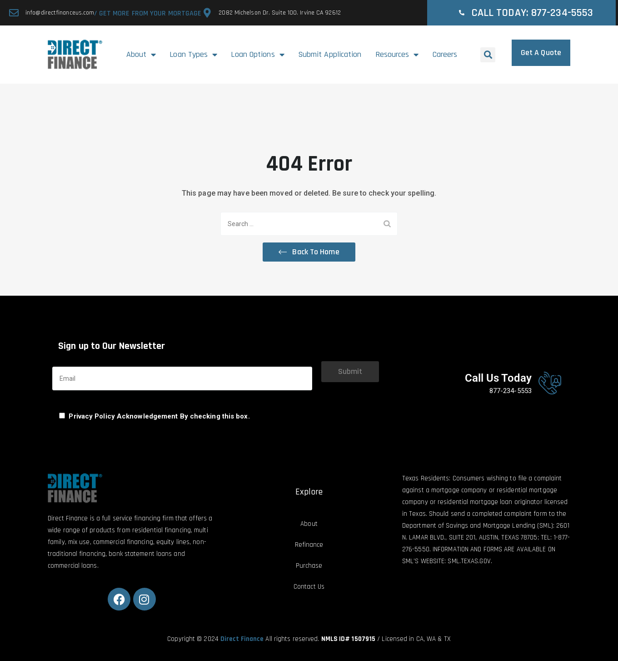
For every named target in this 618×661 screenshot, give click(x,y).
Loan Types (193, 54)
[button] (487, 54)
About (141, 54)
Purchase (309, 565)
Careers (445, 54)
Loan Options (257, 54)
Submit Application (330, 54)
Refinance (309, 544)
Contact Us (309, 586)
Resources (397, 54)
